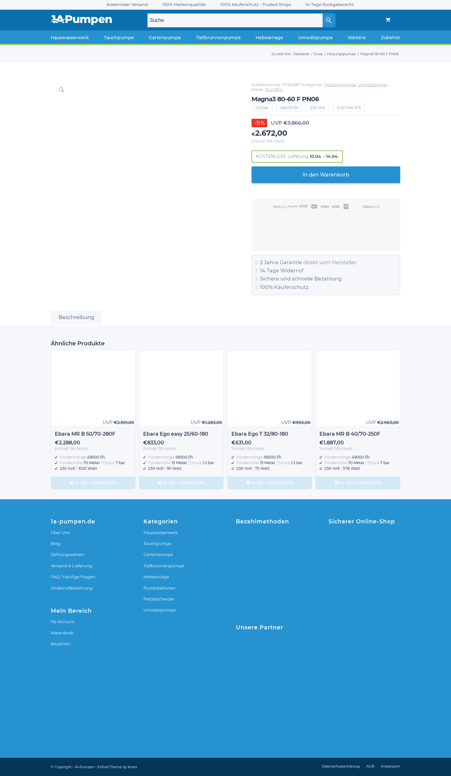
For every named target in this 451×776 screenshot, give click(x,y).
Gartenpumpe (158, 554)
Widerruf (291, 271)
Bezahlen (60, 643)
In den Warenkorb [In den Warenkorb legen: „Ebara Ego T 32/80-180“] (269, 483)
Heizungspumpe (340, 84)
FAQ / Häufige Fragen (73, 576)
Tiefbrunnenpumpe (163, 565)
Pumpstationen (159, 587)
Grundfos (274, 89)
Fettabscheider (158, 598)
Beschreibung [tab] (76, 317)
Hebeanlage (156, 576)
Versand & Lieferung (71, 565)
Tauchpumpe (157, 543)
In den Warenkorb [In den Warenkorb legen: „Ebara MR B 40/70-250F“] (357, 483)
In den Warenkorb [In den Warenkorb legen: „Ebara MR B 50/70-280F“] (93, 483)
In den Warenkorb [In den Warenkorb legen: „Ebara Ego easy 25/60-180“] (181, 483)
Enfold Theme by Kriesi (117, 767)
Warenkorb (62, 632)
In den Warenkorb (326, 175)
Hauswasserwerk (160, 532)
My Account (63, 621)
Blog (55, 543)
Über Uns (60, 532)
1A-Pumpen (85, 767)
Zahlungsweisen (68, 554)
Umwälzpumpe (372, 84)
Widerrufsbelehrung (72, 587)
